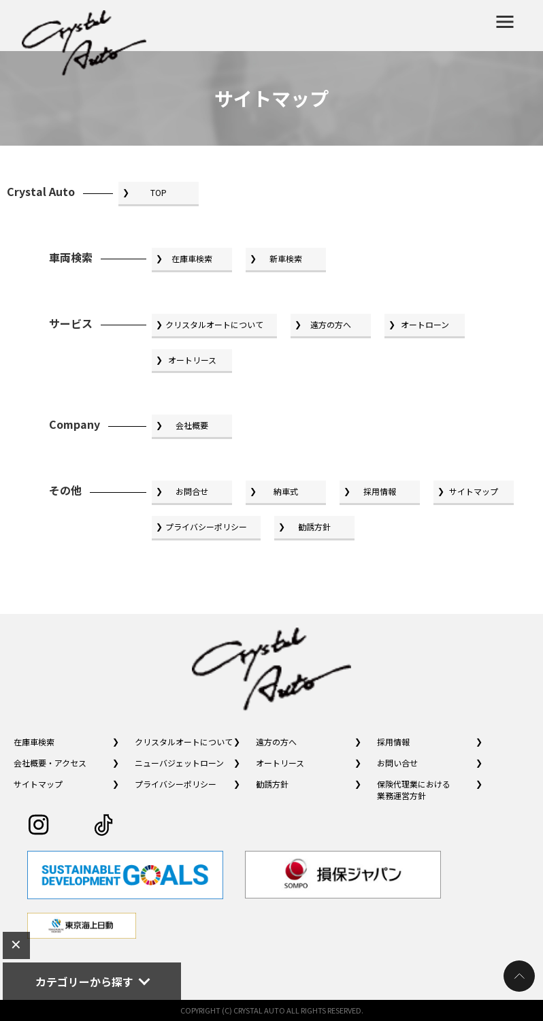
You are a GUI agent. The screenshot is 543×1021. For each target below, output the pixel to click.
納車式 (286, 491)
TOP (158, 192)
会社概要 (192, 425)
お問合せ (192, 491)
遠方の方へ (330, 324)
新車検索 (285, 258)
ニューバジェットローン (179, 762)
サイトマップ (473, 491)
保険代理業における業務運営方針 (413, 789)
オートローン (425, 324)
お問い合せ (397, 762)
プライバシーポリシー (206, 526)
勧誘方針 (314, 526)
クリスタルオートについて (214, 324)
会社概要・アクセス (50, 762)
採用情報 (379, 491)
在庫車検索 (191, 258)
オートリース (192, 360)
